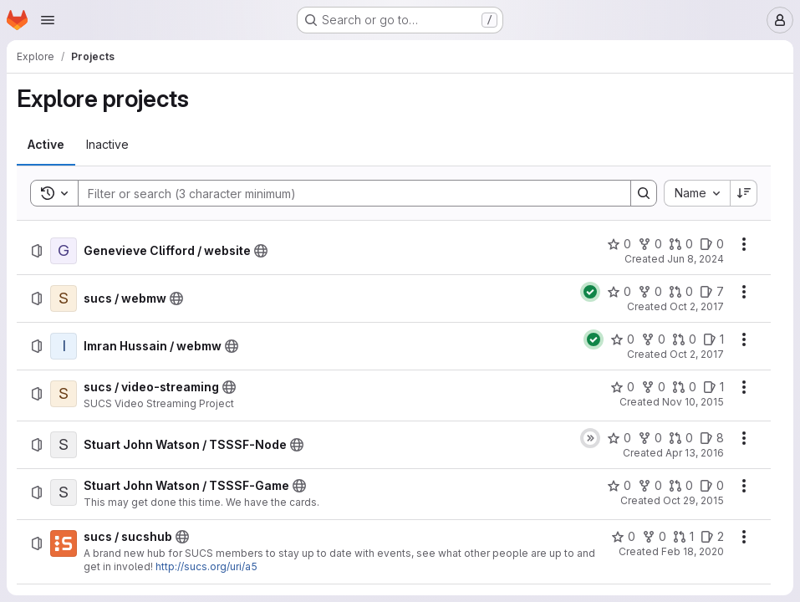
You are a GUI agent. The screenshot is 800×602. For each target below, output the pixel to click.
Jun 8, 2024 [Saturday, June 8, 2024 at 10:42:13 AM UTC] (695, 259)
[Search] (346, 193)
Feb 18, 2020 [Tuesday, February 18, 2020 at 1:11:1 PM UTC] (692, 551)
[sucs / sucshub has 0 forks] (654, 536)
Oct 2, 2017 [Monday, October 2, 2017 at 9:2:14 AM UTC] (697, 354)
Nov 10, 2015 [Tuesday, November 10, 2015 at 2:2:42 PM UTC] (693, 401)
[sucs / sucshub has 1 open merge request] (683, 536)
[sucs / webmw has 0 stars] (619, 291)
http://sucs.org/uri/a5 (206, 566)
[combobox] (697, 193)
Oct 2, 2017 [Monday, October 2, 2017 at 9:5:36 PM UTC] (697, 306)
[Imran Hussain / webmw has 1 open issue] (713, 339)
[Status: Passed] (590, 292)
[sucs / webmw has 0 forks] (650, 291)
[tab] (46, 145)
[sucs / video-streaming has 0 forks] (653, 387)
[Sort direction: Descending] (744, 193)
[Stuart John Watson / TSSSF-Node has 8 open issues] (712, 438)
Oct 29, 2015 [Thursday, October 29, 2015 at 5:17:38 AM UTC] (693, 500)
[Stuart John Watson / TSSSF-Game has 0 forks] (650, 485)
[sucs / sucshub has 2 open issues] (712, 536)
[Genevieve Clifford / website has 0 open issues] (712, 244)
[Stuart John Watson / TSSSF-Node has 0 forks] (650, 438)
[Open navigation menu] (47, 20)
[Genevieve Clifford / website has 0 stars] (619, 244)
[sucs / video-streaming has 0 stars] (622, 387)
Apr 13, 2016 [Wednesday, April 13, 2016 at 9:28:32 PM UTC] (694, 452)
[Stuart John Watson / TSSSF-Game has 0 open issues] (712, 485)
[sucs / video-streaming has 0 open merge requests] (684, 387)
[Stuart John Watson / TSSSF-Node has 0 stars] (619, 438)
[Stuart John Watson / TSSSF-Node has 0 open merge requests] (681, 438)
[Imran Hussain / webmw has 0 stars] (622, 339)
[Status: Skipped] (590, 438)
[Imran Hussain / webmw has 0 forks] (653, 339)
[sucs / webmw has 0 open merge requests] (681, 291)
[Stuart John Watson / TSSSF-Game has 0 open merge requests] (681, 485)
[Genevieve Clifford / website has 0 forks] (650, 244)
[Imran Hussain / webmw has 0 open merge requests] (684, 339)
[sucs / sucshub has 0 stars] (623, 536)
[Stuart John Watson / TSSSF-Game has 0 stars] (619, 485)
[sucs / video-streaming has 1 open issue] (713, 387)
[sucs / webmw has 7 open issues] (712, 291)
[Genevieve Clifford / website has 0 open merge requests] (681, 244)
